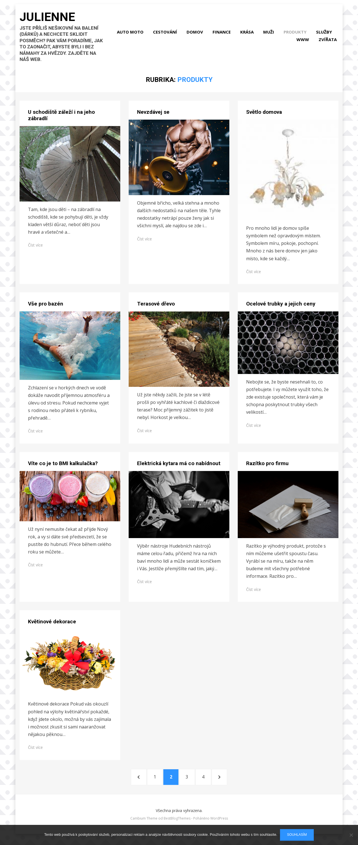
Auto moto (157, 34)
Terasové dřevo (156, 307)
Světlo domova (264, 116)
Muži (295, 34)
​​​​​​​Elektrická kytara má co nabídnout (178, 467)
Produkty (322, 34)
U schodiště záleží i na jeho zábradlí (61, 119)
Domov (222, 34)
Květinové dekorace (52, 625)
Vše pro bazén (45, 307)
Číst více (35, 249)
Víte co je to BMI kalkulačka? (63, 467)
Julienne (50, 21)
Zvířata (329, 41)
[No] (351, 835)
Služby (281, 41)
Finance (249, 34)
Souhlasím (297, 835)
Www (304, 41)
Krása (274, 34)
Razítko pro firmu (267, 467)
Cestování (192, 34)
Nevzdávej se (153, 116)
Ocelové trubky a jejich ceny (280, 307)
